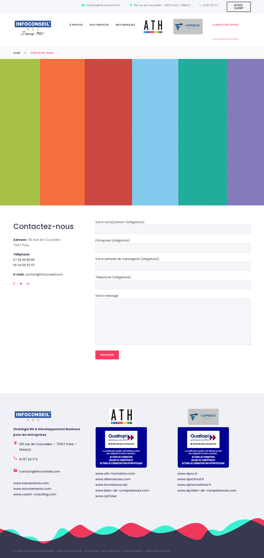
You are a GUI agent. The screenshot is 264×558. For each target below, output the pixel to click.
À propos (76, 25)
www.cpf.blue (105, 496)
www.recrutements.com (32, 489)
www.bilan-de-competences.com (122, 490)
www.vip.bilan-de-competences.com (206, 490)
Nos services (99, 25)
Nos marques (125, 25)
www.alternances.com (113, 479)
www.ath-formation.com (115, 473)
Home (16, 53)
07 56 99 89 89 (24, 260)
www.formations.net (111, 484)
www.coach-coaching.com (34, 494)
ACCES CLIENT (238, 7)
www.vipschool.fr (190, 479)
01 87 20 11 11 (211, 5)
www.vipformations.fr (194, 484)
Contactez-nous (225, 25)
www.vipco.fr (187, 473)
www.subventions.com (31, 483)
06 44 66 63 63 (24, 265)
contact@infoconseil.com (44, 274)
